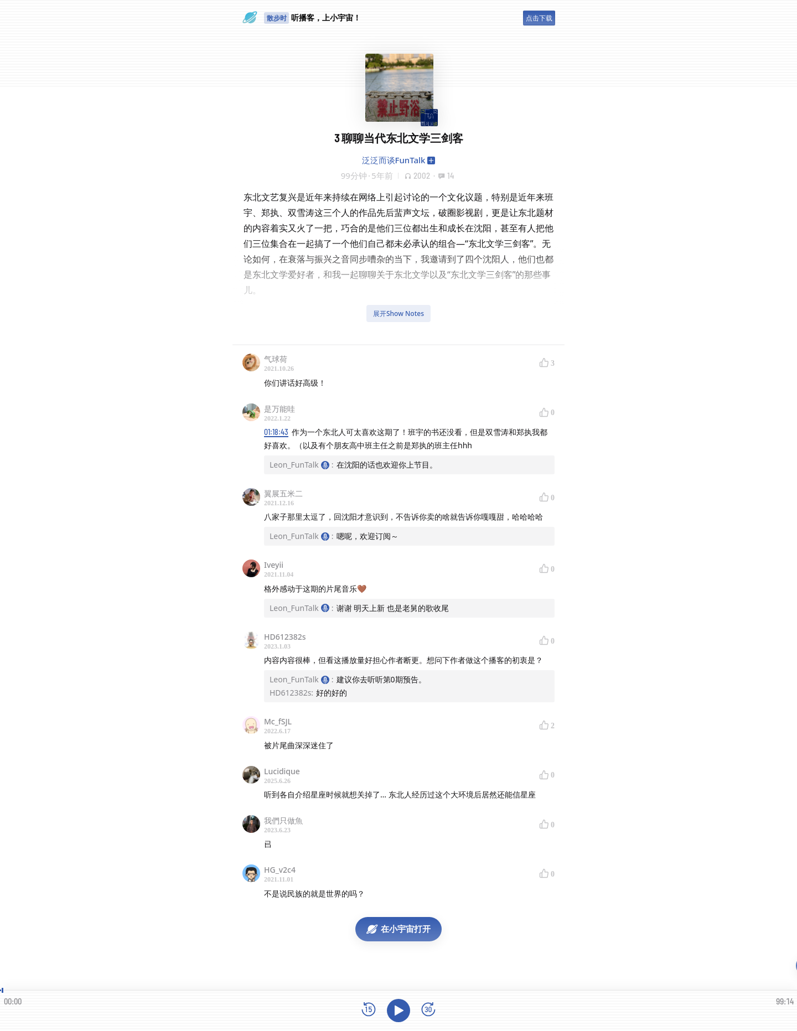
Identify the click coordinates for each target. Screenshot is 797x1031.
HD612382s (285, 636)
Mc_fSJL (278, 721)
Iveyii (273, 564)
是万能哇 (279, 408)
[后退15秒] (368, 1010)
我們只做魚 (283, 820)
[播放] (398, 1010)
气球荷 (275, 359)
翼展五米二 (283, 493)
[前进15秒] (428, 1010)
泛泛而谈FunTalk (394, 159)
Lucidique (282, 771)
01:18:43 (276, 432)
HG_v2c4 (280, 869)
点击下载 (539, 18)
